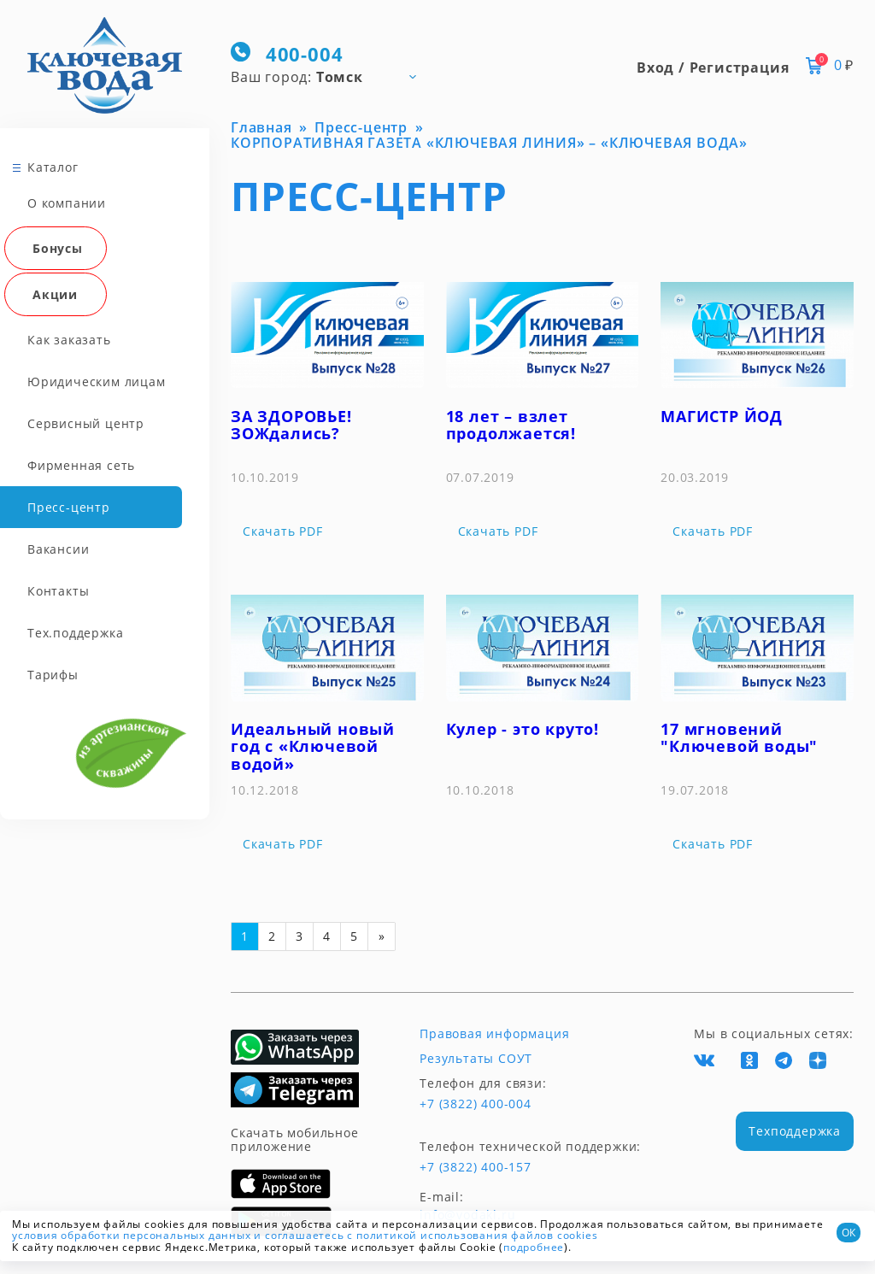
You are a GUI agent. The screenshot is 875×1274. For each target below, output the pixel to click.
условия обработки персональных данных (131, 1235)
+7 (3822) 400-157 (475, 1167)
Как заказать (69, 340)
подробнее (533, 1247)
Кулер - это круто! (522, 729)
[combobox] (331, 76)
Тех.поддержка (75, 633)
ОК (848, 1232)
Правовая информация (494, 1034)
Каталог (53, 167)
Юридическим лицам (96, 381)
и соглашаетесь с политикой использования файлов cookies (425, 1235)
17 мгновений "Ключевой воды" (739, 738)
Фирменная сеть (81, 465)
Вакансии (58, 549)
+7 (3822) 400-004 (475, 1104)
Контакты (58, 591)
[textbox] (331, 76)
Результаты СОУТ (476, 1059)
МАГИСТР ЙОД (722, 416)
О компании (66, 203)
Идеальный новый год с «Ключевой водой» (313, 746)
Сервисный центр (85, 423)
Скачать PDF (283, 531)
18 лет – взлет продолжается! (511, 425)
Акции (55, 294)
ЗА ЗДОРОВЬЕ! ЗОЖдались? (291, 425)
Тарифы (53, 674)
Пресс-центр (68, 507)
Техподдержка (795, 1131)
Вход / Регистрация (713, 67)
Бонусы (57, 248)
